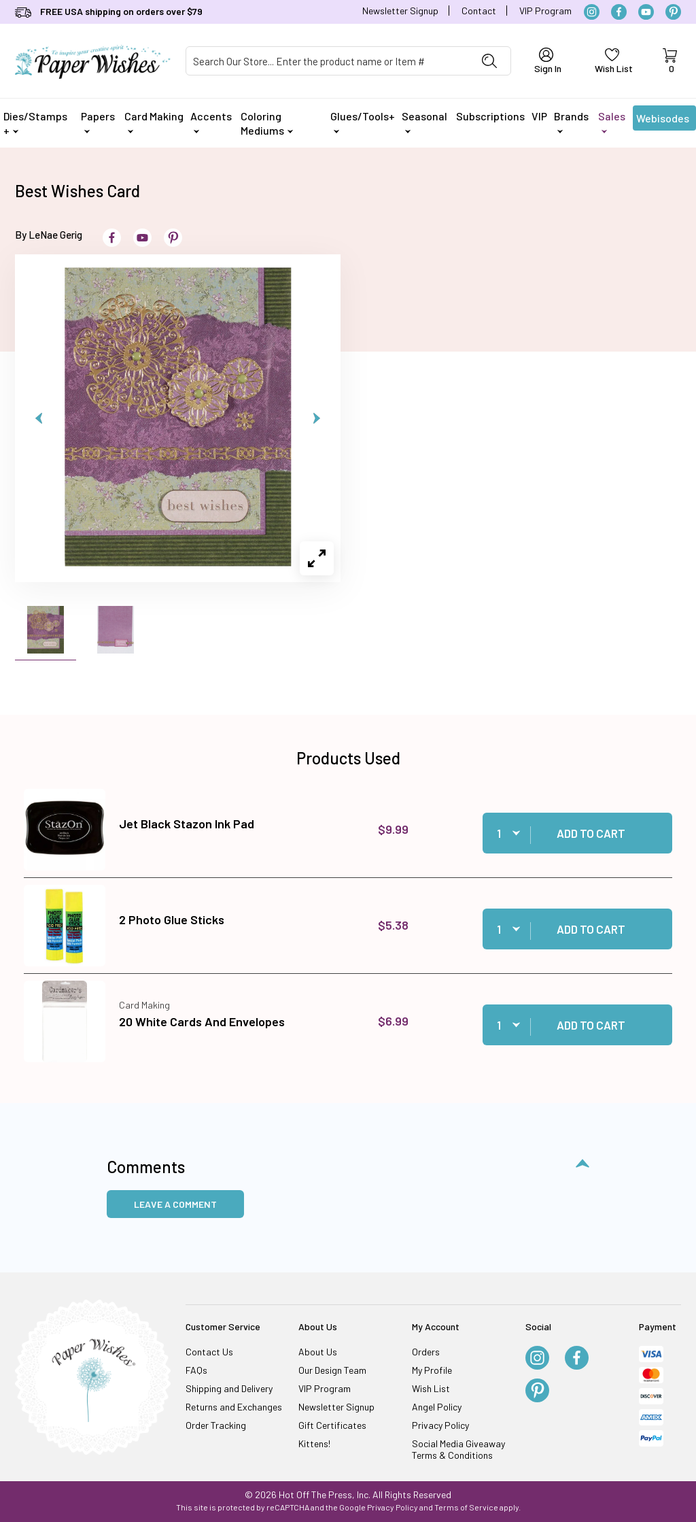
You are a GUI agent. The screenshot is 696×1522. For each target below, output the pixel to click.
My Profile (432, 1370)
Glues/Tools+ (362, 121)
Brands (571, 121)
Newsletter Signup (400, 10)
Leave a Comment (175, 1204)
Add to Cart (591, 833)
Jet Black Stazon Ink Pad (186, 823)
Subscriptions (490, 115)
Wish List (431, 1388)
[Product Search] (327, 61)
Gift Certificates (332, 1425)
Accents (211, 121)
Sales (611, 121)
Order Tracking (216, 1425)
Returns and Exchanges (234, 1407)
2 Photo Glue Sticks (171, 919)
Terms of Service (466, 1507)
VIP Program (545, 10)
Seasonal (424, 121)
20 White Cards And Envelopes (202, 1021)
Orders (426, 1351)
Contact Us (209, 1351)
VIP (539, 115)
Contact (479, 10)
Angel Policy (437, 1407)
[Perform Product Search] (489, 61)
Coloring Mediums (267, 123)
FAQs (196, 1370)
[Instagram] (591, 12)
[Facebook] (619, 12)
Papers (98, 121)
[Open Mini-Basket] (669, 61)
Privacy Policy (440, 1425)
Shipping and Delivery (229, 1388)
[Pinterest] (673, 12)
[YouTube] (646, 12)
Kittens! (314, 1443)
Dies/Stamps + (35, 123)
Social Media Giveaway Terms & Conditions (458, 1449)
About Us (317, 1351)
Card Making (154, 121)
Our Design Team (332, 1370)
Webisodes (662, 121)
